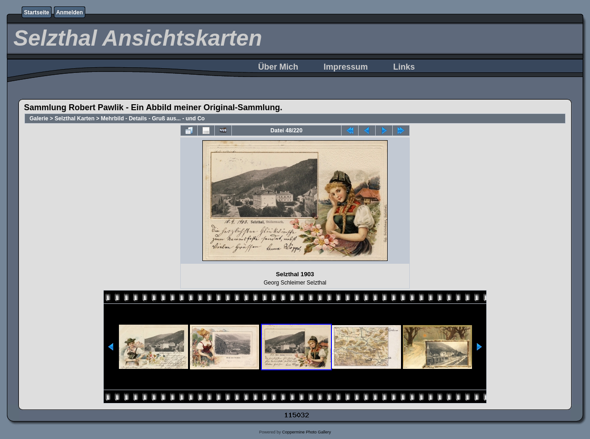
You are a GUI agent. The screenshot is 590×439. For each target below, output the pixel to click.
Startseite (36, 12)
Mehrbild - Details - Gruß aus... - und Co (153, 118)
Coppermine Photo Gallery (306, 432)
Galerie (39, 118)
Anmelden (69, 12)
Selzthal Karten (74, 118)
